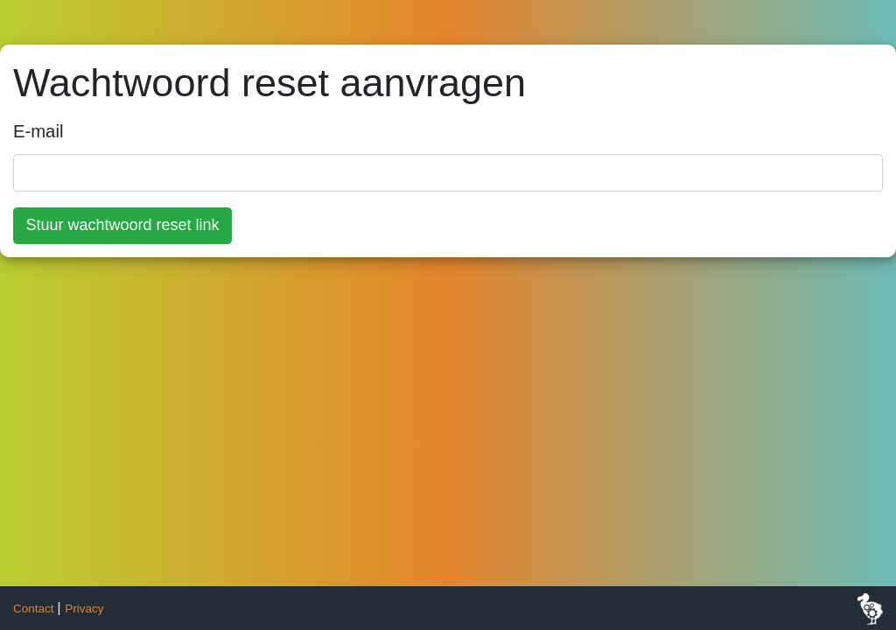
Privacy (84, 608)
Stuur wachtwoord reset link (123, 225)
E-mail (38, 131)
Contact (33, 608)
